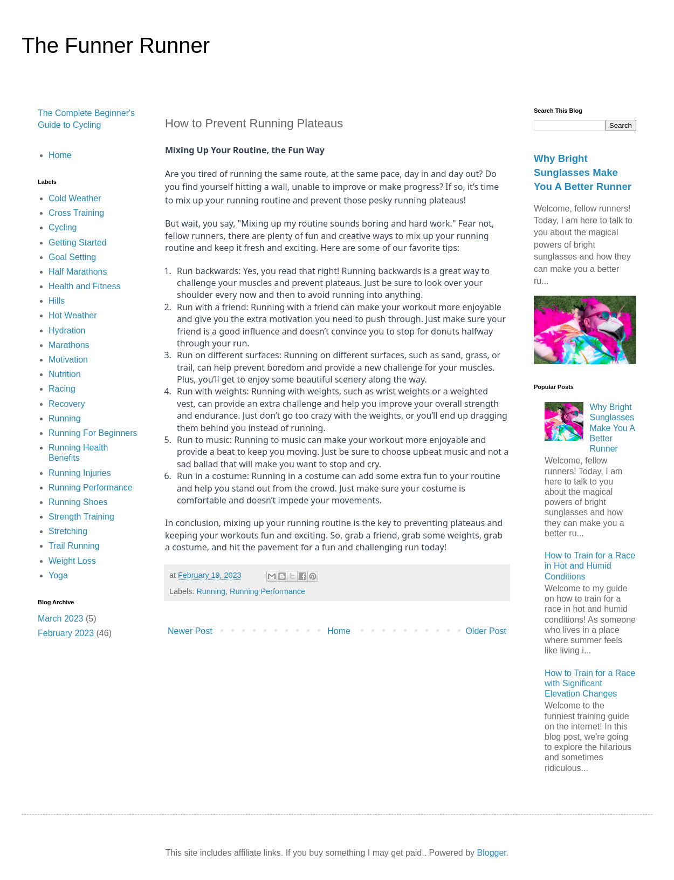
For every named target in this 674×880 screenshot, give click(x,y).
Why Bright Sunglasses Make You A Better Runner (582, 172)
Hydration (67, 330)
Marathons (69, 345)
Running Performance (267, 591)
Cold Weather (75, 198)
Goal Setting (72, 257)
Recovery (67, 403)
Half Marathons (78, 271)
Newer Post (190, 631)
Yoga (58, 575)
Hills (57, 300)
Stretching (68, 531)
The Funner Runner (116, 45)
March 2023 (61, 618)
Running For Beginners (93, 433)
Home (338, 631)
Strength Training (81, 516)
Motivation (68, 359)
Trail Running (74, 545)
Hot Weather (73, 315)
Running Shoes (78, 502)
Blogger (491, 852)
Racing (62, 388)
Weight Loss (72, 560)
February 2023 (66, 633)
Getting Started (78, 242)
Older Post (485, 631)
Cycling (63, 227)
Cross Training (76, 212)
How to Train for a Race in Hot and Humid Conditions (590, 566)
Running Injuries (80, 472)
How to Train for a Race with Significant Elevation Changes (590, 683)
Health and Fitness (84, 286)
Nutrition (65, 374)
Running (210, 591)
